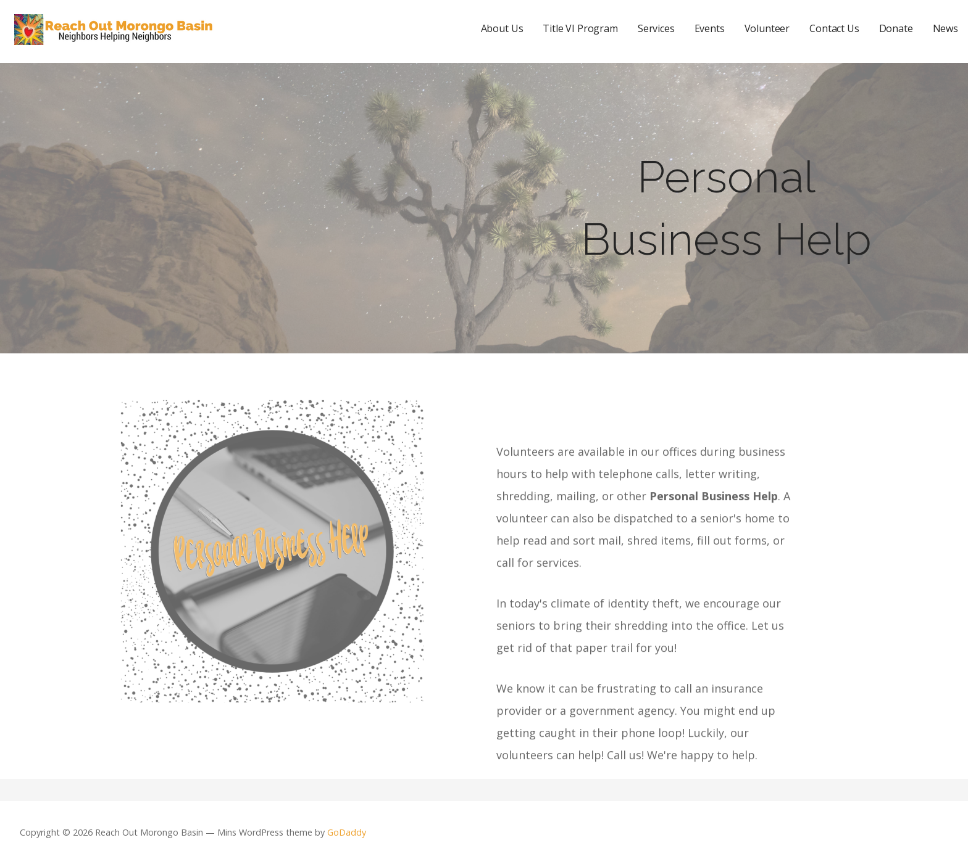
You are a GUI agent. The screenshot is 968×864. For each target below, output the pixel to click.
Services (656, 28)
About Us (502, 28)
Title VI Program (580, 28)
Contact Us (834, 28)
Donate (896, 28)
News (945, 28)
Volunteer (767, 28)
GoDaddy (346, 832)
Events (710, 28)
